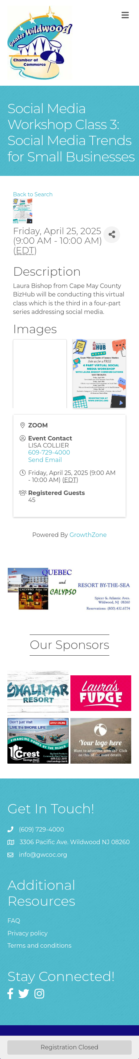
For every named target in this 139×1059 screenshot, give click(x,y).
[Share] (111, 234)
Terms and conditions (39, 945)
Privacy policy (27, 933)
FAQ (13, 920)
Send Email (45, 459)
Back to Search (33, 194)
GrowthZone (88, 534)
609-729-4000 (49, 452)
